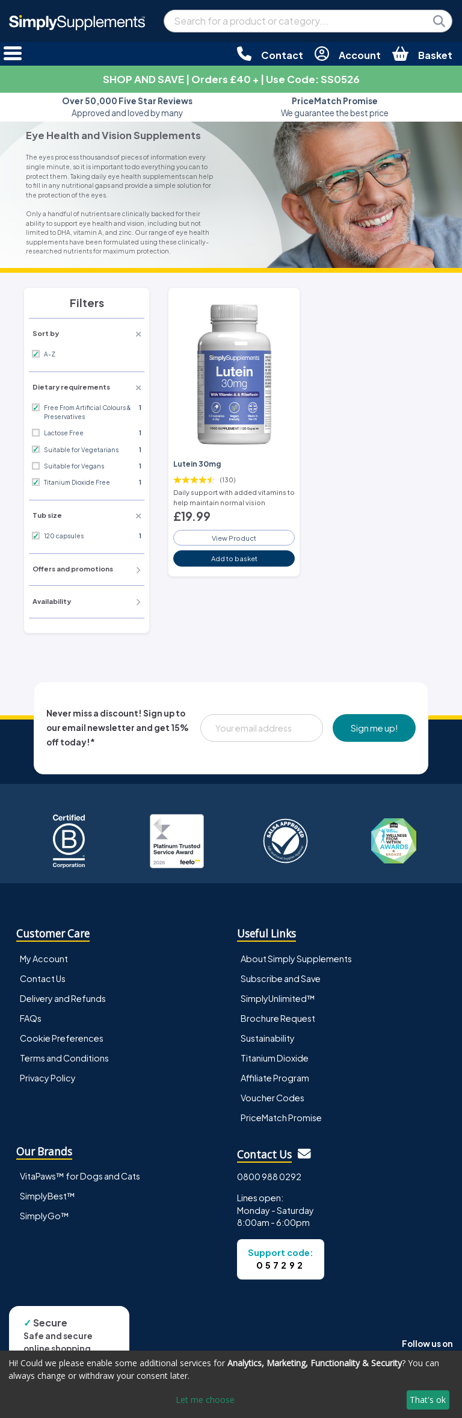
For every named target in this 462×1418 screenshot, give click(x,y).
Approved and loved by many (127, 107)
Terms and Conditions (64, 1058)
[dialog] (231, 1384)
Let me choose (205, 1399)
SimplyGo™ (44, 1215)
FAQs (31, 1018)
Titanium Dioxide (275, 1058)
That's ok (428, 1399)
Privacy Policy (48, 1077)
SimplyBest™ (47, 1195)
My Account (44, 958)
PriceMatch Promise (281, 1117)
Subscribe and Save (281, 978)
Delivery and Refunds (63, 998)
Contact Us (43, 978)
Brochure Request (278, 1018)
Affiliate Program (275, 1077)
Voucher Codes (272, 1097)
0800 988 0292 (269, 1176)
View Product (234, 537)
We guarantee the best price (335, 107)
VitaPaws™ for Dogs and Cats (80, 1176)
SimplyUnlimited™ (278, 998)
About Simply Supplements (296, 958)
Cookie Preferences (61, 1038)
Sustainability (268, 1038)
